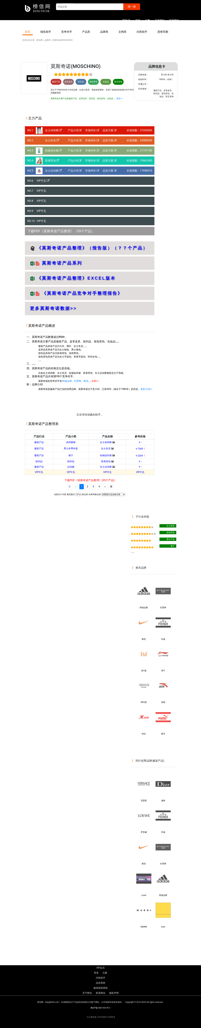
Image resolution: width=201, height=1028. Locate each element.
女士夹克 (52, 140)
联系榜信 (174, 20)
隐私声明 (114, 993)
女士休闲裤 (53, 130)
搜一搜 (132, 6)
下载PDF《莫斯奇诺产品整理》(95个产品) (89, 480)
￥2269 (140, 455)
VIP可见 (43, 180)
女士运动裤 (53, 170)
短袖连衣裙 (53, 150)
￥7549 (140, 448)
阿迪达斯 (67, 381)
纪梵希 (77, 381)
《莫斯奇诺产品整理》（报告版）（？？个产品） (92, 248)
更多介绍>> (146, 389)
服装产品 (39, 442)
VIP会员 (126, 20)
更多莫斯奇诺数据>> (53, 308)
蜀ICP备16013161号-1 (100, 1008)
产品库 (86, 31)
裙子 (70, 455)
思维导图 (162, 31)
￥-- (140, 442)
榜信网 (39, 40)
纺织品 (39, 461)
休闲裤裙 (71, 442)
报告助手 (45, 31)
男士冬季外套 (71, 448)
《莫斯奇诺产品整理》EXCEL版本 (76, 278)
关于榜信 (159, 20)
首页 (27, 31)
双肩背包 (52, 160)
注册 (147, 20)
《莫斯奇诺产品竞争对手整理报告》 (82, 293)
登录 (137, 20)
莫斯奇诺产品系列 (61, 263)
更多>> (119, 98)
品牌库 (104, 31)
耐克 (86, 381)
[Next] (105, 486)
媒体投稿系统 (101, 988)
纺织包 (70, 461)
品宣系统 (100, 983)
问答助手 (142, 31)
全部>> (95, 381)
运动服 (70, 466)
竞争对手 (66, 31)
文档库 (122, 31)
